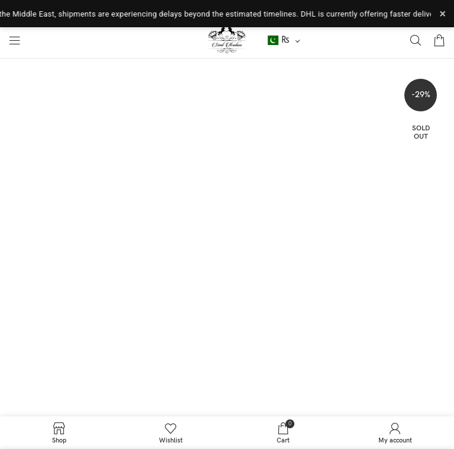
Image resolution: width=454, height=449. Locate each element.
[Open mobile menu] (15, 40)
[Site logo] (227, 40)
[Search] (415, 40)
